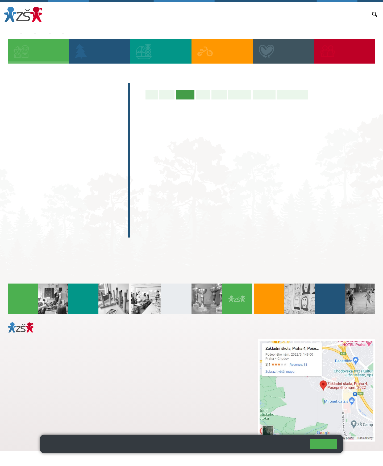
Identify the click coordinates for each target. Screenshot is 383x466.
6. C (18, 186)
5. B (105, 135)
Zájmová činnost (34, 201)
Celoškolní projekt (35, 232)
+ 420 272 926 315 (31, 398)
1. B (18, 135)
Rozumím (323, 443)
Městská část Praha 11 (27, 419)
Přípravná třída (31, 109)
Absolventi (27, 211)
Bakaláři (199, 14)
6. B (18, 176)
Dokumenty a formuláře (349, 14)
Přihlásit (131, 458)
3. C (61, 145)
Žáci (28, 33)
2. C (40, 145)
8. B (61, 176)
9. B (83, 176)
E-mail (322, 14)
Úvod (152, 94)
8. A (62, 166)
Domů (13, 33)
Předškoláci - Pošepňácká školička (56, 98)
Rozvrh (219, 94)
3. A (56, 33)
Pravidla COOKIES (199, 458)
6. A (19, 166)
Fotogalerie (264, 94)
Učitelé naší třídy (292, 94)
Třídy (42, 33)
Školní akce (239, 94)
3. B (61, 135)
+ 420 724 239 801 (173, 353)
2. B (40, 135)
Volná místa (304, 14)
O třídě (166, 94)
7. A (40, 166)
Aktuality (250, 14)
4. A (83, 125)
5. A (105, 125)
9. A (83, 166)
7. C (40, 186)
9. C (83, 186)
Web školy (365, 458)
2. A (40, 125)
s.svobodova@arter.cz (175, 347)
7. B (40, 176)
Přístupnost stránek (160, 458)
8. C (61, 186)
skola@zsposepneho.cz (164, 358)
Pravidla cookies (284, 446)
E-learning (26, 222)
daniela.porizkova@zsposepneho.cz (49, 403)
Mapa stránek (107, 458)
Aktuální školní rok (224, 14)
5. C (105, 145)
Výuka (203, 94)
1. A (19, 125)
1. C (18, 145)
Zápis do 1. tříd (32, 88)
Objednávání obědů (276, 14)
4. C (83, 135)
